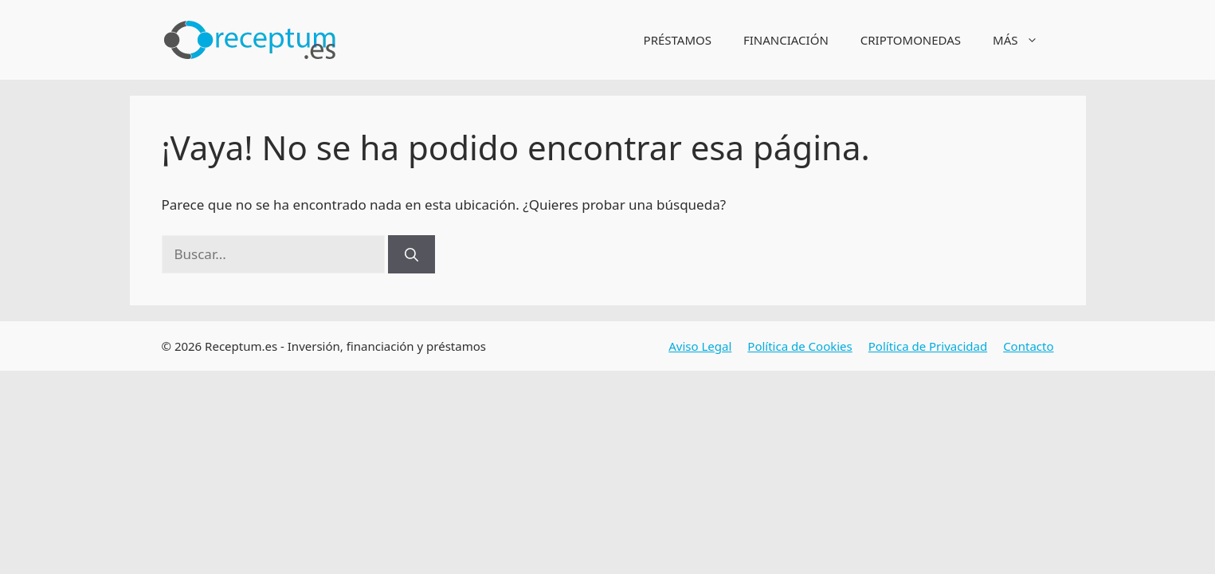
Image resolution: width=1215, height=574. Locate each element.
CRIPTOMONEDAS (910, 40)
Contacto (1028, 346)
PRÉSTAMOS (677, 40)
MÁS (1023, 40)
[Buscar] (411, 254)
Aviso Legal (699, 346)
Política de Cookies (799, 346)
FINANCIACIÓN (786, 40)
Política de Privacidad (927, 346)
